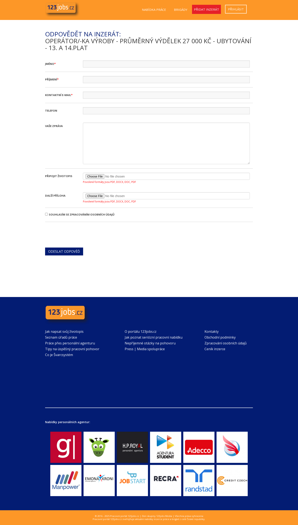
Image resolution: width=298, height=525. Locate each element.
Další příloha (55, 195)
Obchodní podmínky (220, 337)
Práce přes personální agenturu (70, 343)
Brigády (180, 9)
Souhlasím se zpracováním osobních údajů (80, 214)
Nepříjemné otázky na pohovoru (150, 343)
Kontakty (211, 331)
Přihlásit (236, 9)
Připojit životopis (58, 176)
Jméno (49, 64)
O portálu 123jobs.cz (140, 331)
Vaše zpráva (54, 126)
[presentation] (76, 234)
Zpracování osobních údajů (225, 343)
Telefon (51, 110)
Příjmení (51, 79)
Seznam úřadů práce (61, 337)
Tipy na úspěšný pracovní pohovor (72, 349)
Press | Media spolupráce (145, 349)
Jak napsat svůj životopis (64, 331)
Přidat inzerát (206, 9)
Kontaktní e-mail (58, 95)
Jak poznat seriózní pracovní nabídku (153, 337)
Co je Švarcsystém (59, 354)
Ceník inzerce (214, 349)
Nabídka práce (154, 9)
